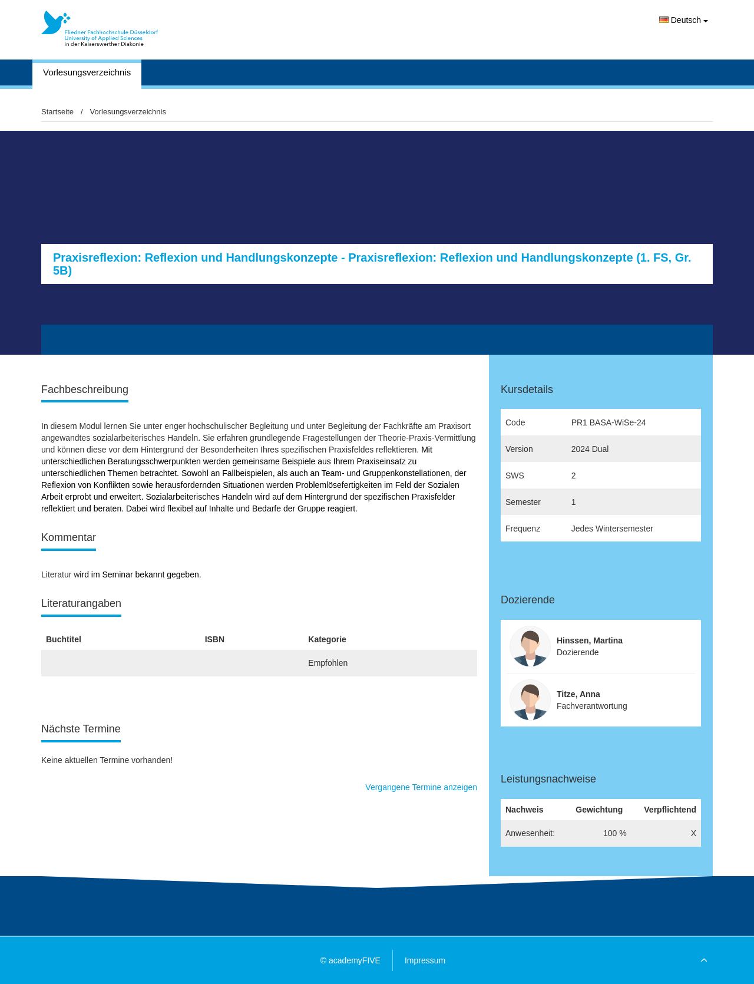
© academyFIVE (350, 960)
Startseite (57, 111)
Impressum (425, 960)
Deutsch (683, 20)
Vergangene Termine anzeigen (421, 787)
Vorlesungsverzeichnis (87, 72)
